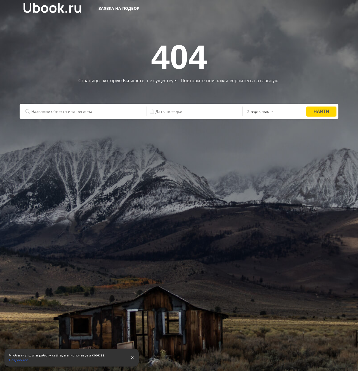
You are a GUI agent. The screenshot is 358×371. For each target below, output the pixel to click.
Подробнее (19, 360)
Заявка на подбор (118, 8)
